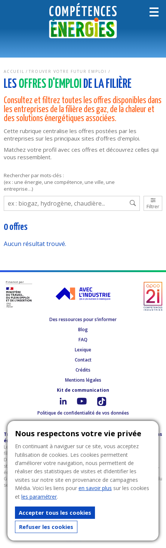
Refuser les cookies (46, 526)
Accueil (14, 71)
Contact (83, 360)
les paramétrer (39, 496)
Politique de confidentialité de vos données (83, 413)
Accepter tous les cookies (55, 512)
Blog (83, 329)
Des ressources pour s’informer (83, 319)
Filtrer (153, 204)
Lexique (83, 350)
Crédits (83, 370)
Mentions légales (83, 380)
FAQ (83, 339)
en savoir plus (95, 488)
